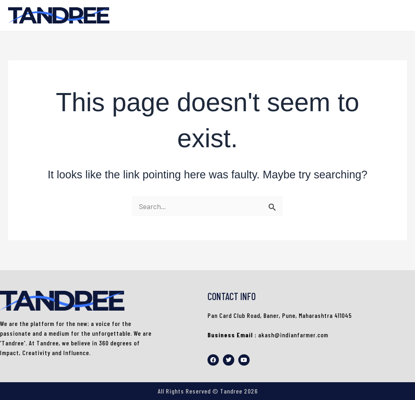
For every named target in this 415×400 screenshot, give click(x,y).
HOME (391, 15)
